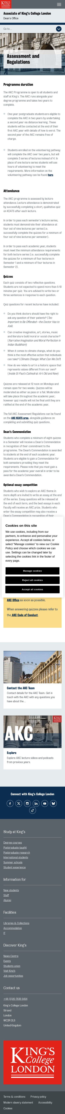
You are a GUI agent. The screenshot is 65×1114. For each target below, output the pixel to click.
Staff (6, 895)
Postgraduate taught (15, 847)
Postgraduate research (16, 852)
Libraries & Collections (16, 923)
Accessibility (45, 1102)
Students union (11, 966)
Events (7, 961)
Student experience (14, 867)
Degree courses (12, 842)
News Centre (10, 956)
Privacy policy (38, 1096)
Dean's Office (10, 18)
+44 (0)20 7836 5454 (15, 999)
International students (15, 857)
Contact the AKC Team (20, 688)
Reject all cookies (32, 580)
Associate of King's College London (27, 13)
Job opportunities (13, 976)
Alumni (7, 900)
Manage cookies (32, 571)
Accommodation (12, 928)
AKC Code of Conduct (24, 615)
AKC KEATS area (19, 418)
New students (11, 890)
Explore (11, 753)
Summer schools (12, 862)
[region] (32, 557)
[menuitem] (32, 842)
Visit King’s (9, 971)
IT (4, 933)
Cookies (7, 1108)
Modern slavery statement (18, 1102)
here (50, 175)
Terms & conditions (14, 1096)
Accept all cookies (32, 589)
